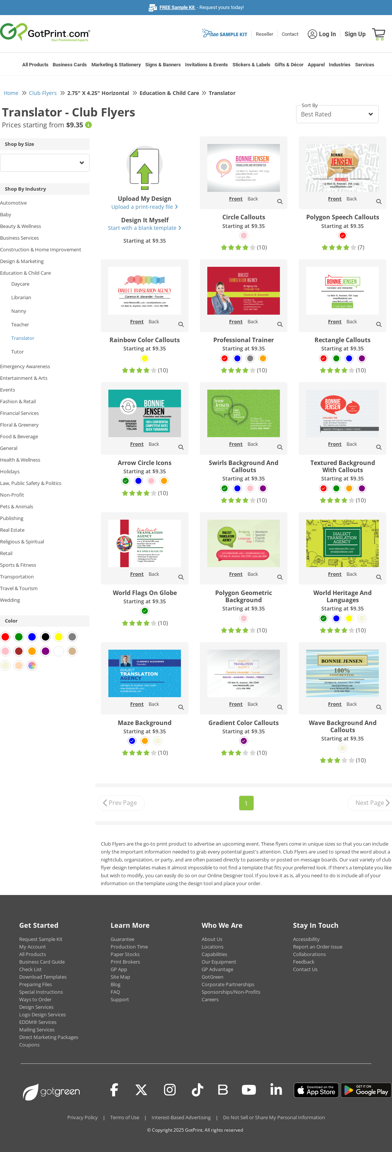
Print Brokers (125, 961)
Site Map (120, 976)
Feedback (304, 961)
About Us (212, 939)
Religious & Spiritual (22, 541)
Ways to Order (35, 999)
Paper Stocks (125, 954)
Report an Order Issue (317, 946)
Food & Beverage (19, 436)
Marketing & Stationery (116, 64)
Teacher (20, 324)
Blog (115, 984)
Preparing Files (35, 984)
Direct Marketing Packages (48, 1037)
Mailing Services (37, 1029)
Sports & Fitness (18, 564)
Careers (210, 999)
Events (7, 389)
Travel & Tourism (19, 588)
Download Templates (43, 976)
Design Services (36, 1007)
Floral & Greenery (19, 424)
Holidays (10, 471)
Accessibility (306, 939)
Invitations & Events (206, 64)
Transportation (17, 576)
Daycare (20, 283)
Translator (22, 338)
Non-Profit (12, 494)
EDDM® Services (37, 1022)
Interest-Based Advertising (181, 1117)
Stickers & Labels (251, 64)
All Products (35, 64)
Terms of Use (124, 1117)
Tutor (17, 351)
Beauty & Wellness (20, 226)
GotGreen (212, 976)
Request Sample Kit (40, 939)
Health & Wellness (20, 459)
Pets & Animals (16, 506)
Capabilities (214, 954)
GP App (119, 969)
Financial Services (19, 413)
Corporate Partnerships (228, 984)
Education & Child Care (25, 272)
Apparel (316, 64)
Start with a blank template (144, 227)
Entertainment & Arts (23, 378)
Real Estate (12, 529)
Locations (212, 946)
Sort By (310, 105)
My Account (32, 946)
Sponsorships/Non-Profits (231, 991)
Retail (6, 553)
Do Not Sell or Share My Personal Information (274, 1117)
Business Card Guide (42, 961)
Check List (30, 969)
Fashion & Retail (18, 401)
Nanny (18, 311)
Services (364, 64)
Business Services (19, 237)
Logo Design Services (42, 1014)
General (8, 448)
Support (120, 999)
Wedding (10, 600)
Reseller (264, 34)
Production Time (129, 946)
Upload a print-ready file (144, 206)
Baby (5, 214)
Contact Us (305, 969)
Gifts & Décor (289, 64)
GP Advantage (217, 969)
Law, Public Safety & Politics (30, 483)
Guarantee (122, 939)
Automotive (13, 202)
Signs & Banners (163, 64)
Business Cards (70, 64)
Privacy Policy (82, 1117)
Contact (290, 34)
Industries (340, 64)
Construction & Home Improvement (40, 249)
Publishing (11, 518)
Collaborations (309, 954)
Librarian (21, 297)
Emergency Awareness (25, 366)
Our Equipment (219, 961)
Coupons (29, 1044)
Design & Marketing (22, 261)
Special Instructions (41, 991)
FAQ (115, 991)
